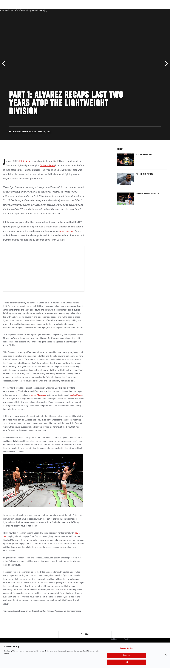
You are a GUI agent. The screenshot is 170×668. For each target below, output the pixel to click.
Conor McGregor (38, 395)
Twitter (127, 639)
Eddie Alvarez (26, 161)
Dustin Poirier (76, 395)
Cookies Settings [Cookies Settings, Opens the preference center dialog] (126, 648)
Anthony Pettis (47, 165)
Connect (117, 10)
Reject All (126, 655)
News (42, 10)
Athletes (31, 10)
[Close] (166, 655)
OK (127, 662)
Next (165, 63)
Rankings (19, 10)
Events (7, 10)
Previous (4, 63)
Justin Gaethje (66, 231)
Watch (128, 10)
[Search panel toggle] (161, 10)
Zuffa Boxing (142, 10)
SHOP (153, 10)
